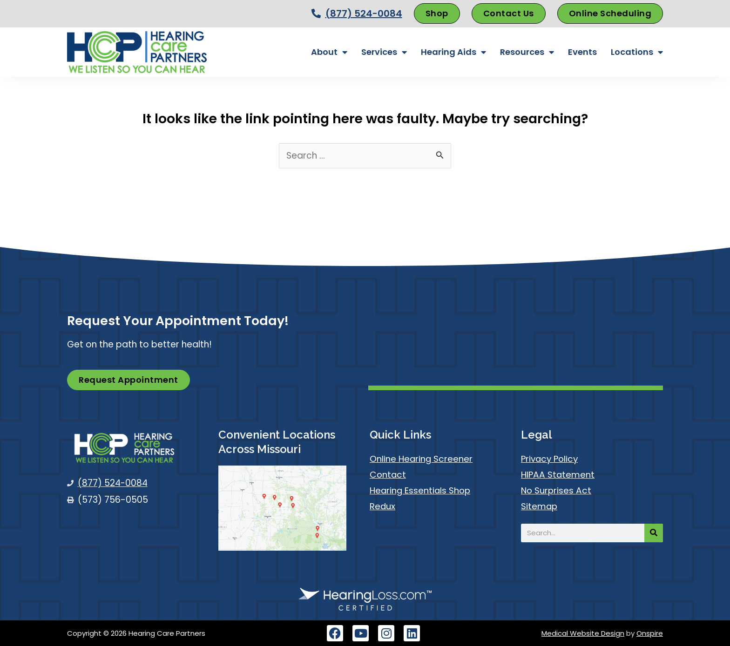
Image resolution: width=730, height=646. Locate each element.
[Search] (653, 533)
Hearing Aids (453, 52)
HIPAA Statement (558, 474)
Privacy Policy (550, 459)
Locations (637, 52)
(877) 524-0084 (363, 13)
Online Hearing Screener (421, 459)
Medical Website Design (582, 633)
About (329, 52)
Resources (527, 52)
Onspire (649, 633)
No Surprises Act (557, 490)
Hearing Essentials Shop (421, 490)
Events (582, 52)
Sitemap (539, 506)
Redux (383, 506)
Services (384, 52)
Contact (388, 474)
